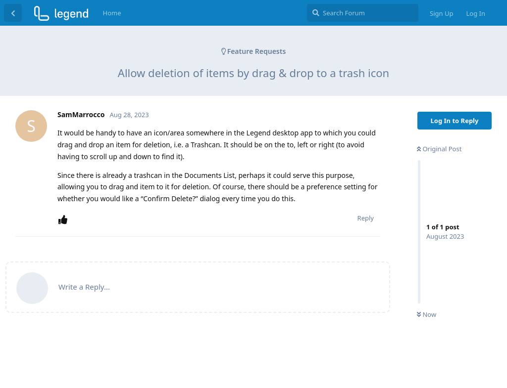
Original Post (439, 148)
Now (426, 314)
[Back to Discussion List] (13, 13)
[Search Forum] (362, 13)
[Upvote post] (64, 219)
